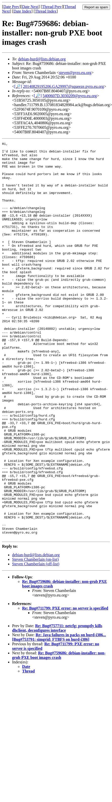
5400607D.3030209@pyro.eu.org (70, 96)
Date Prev (11, 7)
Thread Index (46, 11)
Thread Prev (52, 7)
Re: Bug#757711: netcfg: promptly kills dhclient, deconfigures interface (57, 707)
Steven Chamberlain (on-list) (35, 638)
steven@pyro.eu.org (75, 72)
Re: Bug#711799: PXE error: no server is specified (65, 687)
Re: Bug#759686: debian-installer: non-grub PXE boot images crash (58, 734)
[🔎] (18, 86)
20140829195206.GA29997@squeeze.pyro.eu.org (63, 86)
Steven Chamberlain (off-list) (35, 643)
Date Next (30, 7)
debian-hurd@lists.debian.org (42, 59)
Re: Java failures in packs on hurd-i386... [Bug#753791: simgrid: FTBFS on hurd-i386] (59, 716)
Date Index (22, 11)
